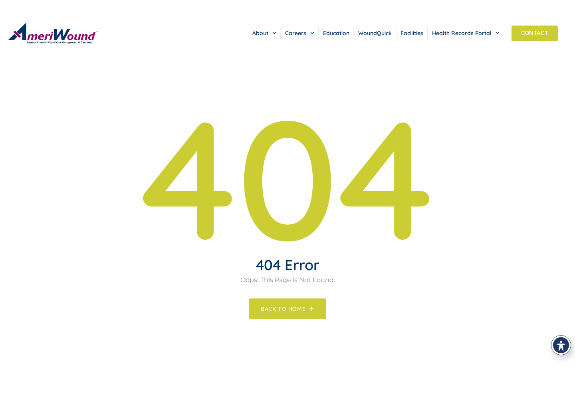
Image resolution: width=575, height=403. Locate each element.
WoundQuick (375, 33)
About (264, 33)
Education (336, 33)
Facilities (412, 33)
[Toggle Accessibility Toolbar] (561, 345)
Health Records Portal (466, 33)
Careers (299, 33)
